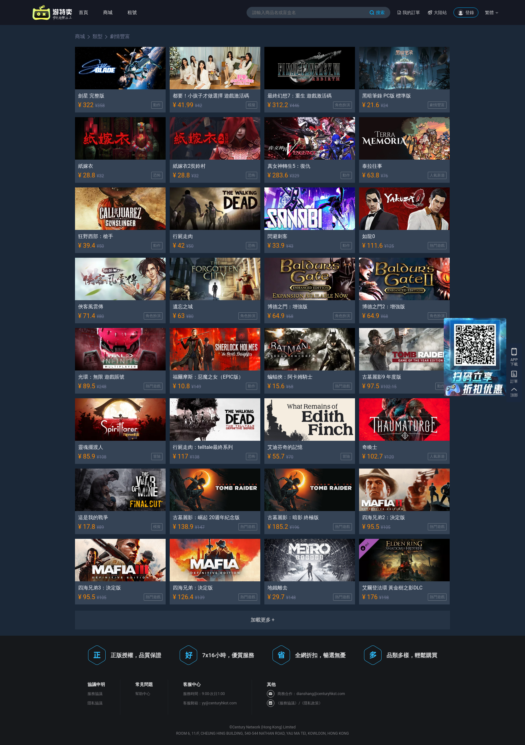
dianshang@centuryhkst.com (320, 694)
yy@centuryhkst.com (219, 703)
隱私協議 (95, 703)
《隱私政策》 (311, 703)
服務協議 (95, 694)
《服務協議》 (287, 703)
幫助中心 (142, 694)
